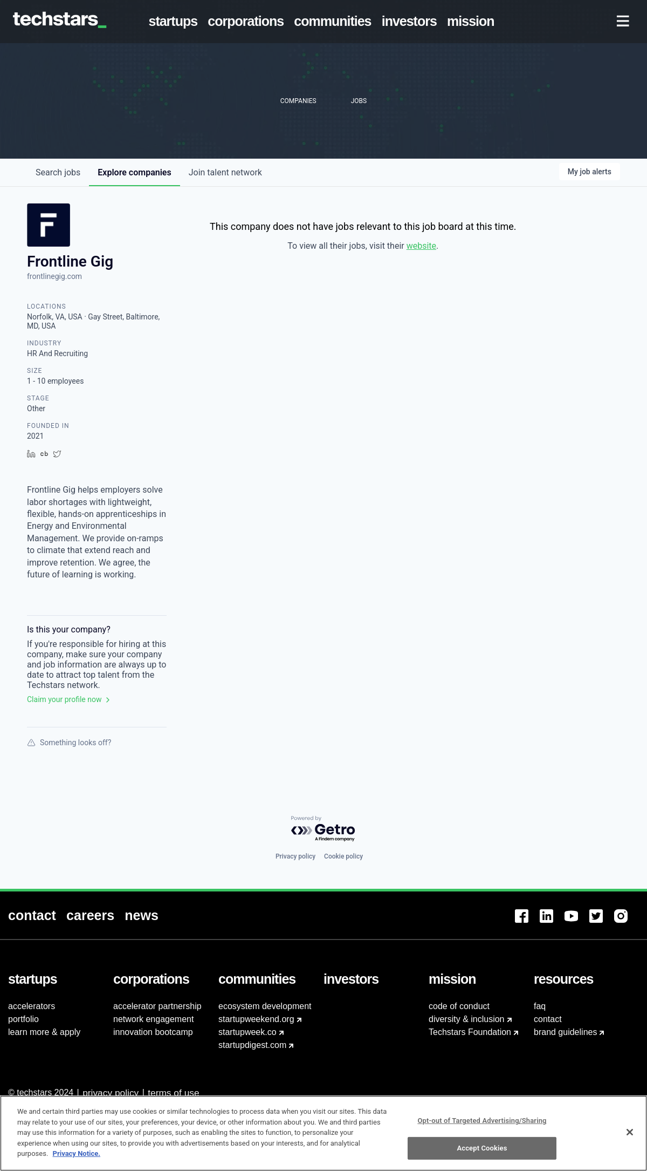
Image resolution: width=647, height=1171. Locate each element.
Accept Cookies (482, 1153)
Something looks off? (69, 742)
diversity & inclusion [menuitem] (467, 1019)
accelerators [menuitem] (31, 1006)
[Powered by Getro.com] (323, 829)
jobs (58, 172)
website (421, 246)
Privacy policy (295, 856)
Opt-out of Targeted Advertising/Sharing (481, 1126)
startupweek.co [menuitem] (247, 1032)
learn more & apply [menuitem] (44, 1032)
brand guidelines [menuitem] (565, 1032)
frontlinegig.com (54, 276)
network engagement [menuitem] (153, 1019)
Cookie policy (343, 856)
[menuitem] (175, 21)
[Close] (630, 1137)
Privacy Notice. (77, 1159)
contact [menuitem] (548, 1019)
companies (134, 172)
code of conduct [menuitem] (459, 1006)
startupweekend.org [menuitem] (256, 1019)
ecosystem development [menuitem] (265, 1006)
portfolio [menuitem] (23, 1019)
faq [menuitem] (540, 1006)
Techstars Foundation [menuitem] (470, 1032)
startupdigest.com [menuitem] (252, 1045)
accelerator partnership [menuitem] (157, 1006)
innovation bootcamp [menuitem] (153, 1032)
